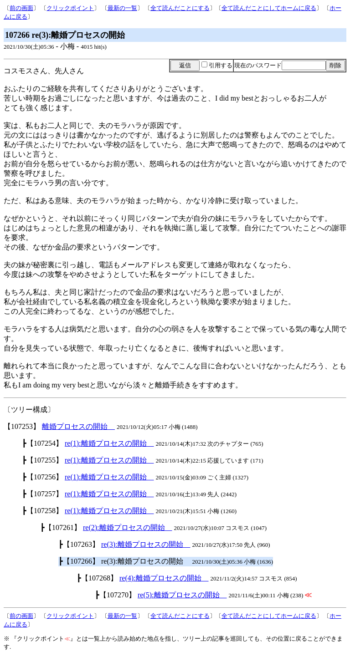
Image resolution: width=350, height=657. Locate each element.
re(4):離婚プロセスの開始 (164, 578)
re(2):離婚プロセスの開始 (127, 527)
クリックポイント (70, 8)
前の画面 (21, 8)
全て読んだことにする (180, 8)
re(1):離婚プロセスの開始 (109, 443)
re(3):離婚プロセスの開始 (145, 544)
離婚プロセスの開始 (78, 426)
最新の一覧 (122, 8)
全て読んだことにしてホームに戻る (268, 8)
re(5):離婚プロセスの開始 (182, 595)
